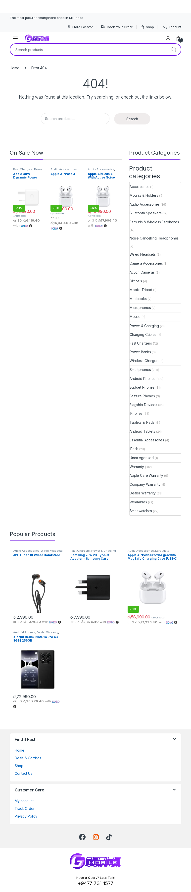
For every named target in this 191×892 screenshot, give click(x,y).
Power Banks (140, 352)
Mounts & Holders (144, 195)
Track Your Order (117, 27)
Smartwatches (141, 511)
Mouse (135, 316)
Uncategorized (142, 458)
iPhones (136, 413)
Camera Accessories (146, 263)
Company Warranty (145, 484)
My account (24, 801)
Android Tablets (142, 431)
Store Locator (80, 27)
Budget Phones (142, 387)
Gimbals (136, 281)
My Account (172, 27)
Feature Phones (142, 396)
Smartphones (140, 369)
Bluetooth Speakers (145, 213)
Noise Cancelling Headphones (154, 238)
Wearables (138, 502)
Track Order (24, 808)
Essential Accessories (147, 440)
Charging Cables (143, 334)
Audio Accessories (63, 169)
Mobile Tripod (141, 290)
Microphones (140, 307)
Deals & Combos (28, 758)
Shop (147, 27)
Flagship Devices (143, 405)
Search (174, 49)
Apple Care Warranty (146, 475)
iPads (134, 449)
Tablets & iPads (142, 422)
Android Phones (142, 378)
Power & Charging (28, 171)
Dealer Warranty (143, 493)
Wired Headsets (143, 254)
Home (14, 68)
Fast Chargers (23, 169)
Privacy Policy (26, 816)
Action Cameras (142, 272)
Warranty (137, 467)
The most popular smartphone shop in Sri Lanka (46, 18)
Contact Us (23, 773)
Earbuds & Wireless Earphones (154, 222)
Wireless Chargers (144, 360)
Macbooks (138, 299)
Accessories (139, 186)
